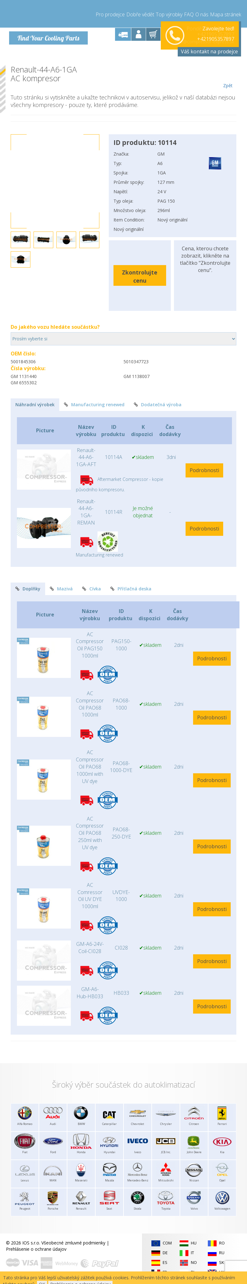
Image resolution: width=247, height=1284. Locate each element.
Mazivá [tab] (61, 588)
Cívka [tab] (91, 588)
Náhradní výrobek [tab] (35, 404)
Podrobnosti (204, 469)
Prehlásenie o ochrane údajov (36, 1248)
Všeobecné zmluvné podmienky (73, 1242)
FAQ (189, 12)
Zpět (227, 76)
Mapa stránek (225, 12)
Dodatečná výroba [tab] (157, 404)
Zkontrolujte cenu (139, 275)
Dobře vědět (140, 12)
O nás (201, 12)
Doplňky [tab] (27, 588)
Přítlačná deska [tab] (130, 588)
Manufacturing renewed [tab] (94, 404)
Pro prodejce (110, 12)
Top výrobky (169, 12)
